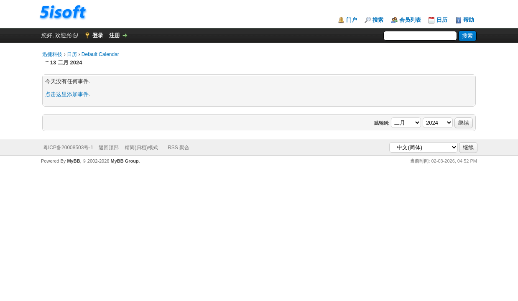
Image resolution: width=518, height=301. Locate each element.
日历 (441, 20)
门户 (351, 20)
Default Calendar (100, 54)
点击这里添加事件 (67, 94)
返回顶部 (109, 147)
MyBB (73, 160)
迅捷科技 (52, 54)
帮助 (468, 20)
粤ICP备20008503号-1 (68, 147)
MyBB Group (125, 160)
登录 (97, 35)
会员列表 (410, 20)
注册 (114, 35)
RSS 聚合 (178, 147)
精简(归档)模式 (141, 147)
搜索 (378, 20)
